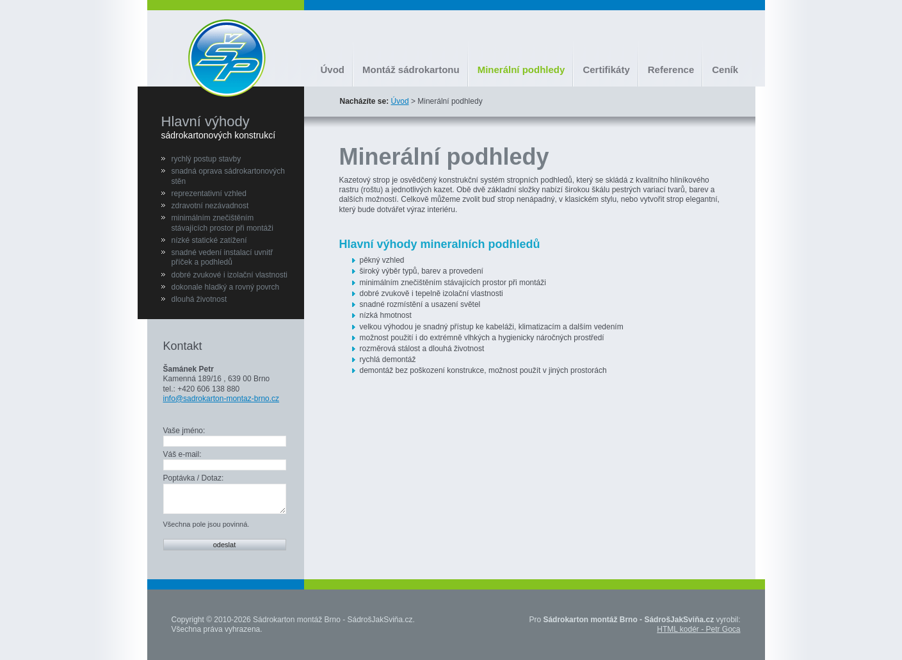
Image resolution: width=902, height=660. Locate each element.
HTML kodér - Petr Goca (698, 629)
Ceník (725, 69)
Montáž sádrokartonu (411, 69)
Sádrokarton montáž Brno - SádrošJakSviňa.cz (332, 619)
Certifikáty (606, 69)
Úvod (333, 69)
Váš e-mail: (182, 454)
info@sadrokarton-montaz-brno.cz (221, 398)
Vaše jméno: (184, 430)
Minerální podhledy (521, 69)
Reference (671, 69)
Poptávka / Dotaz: (193, 478)
